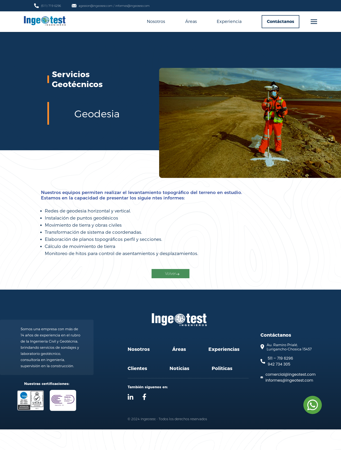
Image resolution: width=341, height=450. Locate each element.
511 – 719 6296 (280, 379)
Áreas (191, 21)
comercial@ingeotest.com (290, 395)
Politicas (222, 389)
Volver (171, 286)
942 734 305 (279, 385)
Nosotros (156, 21)
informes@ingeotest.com (289, 401)
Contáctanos (280, 21)
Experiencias (223, 370)
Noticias (179, 389)
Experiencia (229, 21)
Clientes (137, 389)
